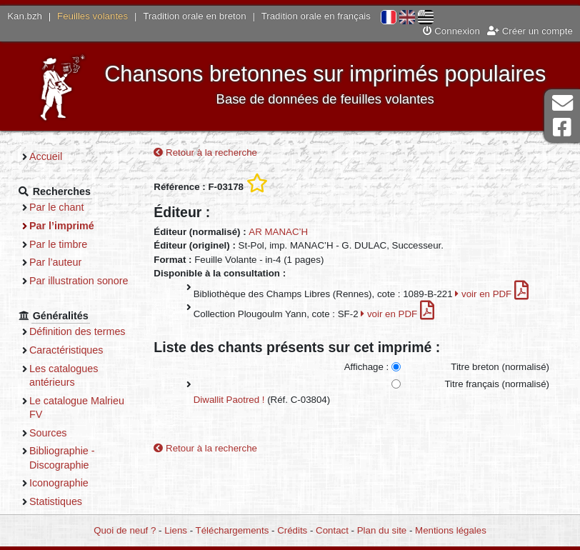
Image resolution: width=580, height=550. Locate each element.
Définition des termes (77, 331)
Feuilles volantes (92, 16)
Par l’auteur (55, 262)
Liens (175, 530)
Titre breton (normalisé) (500, 366)
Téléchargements (232, 530)
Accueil (45, 156)
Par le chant (56, 207)
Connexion (451, 31)
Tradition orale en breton (194, 16)
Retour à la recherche (205, 152)
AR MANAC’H (278, 231)
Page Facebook (562, 127)
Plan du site (381, 530)
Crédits (292, 530)
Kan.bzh (24, 16)
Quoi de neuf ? (125, 530)
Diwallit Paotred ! (229, 399)
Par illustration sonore (79, 280)
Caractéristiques (66, 350)
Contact (332, 530)
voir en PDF (492, 294)
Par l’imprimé (61, 225)
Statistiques (55, 501)
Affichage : (366, 366)
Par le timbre (58, 244)
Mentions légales (450, 530)
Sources (48, 433)
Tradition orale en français (316, 16)
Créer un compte (530, 31)
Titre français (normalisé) (496, 384)
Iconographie (59, 483)
